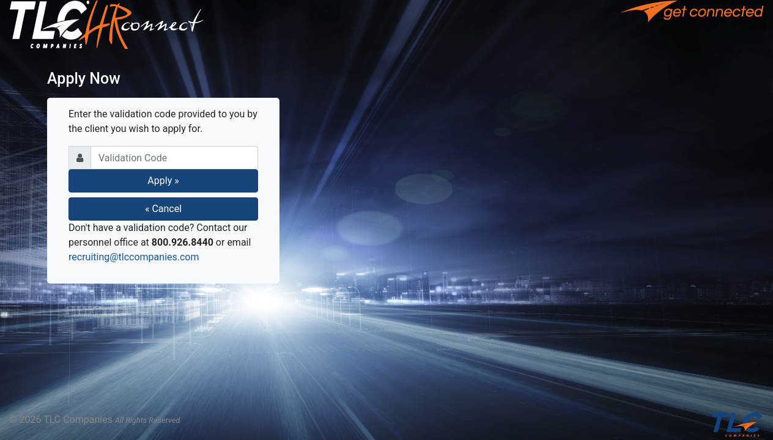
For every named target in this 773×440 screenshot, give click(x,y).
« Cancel (163, 209)
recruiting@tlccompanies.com (133, 257)
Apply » (163, 180)
